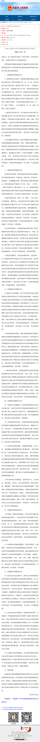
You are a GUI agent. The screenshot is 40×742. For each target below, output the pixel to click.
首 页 (6, 16)
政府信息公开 (33, 16)
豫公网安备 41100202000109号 (25, 735)
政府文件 (26, 22)
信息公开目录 (16, 22)
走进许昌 (33, 19)
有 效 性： (4, 42)
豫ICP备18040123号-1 (12, 735)
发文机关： (4, 30)
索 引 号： (4, 26)
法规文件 (22, 22)
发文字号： (4, 37)
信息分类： (4, 28)
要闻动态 (20, 16)
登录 (3, 1)
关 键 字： (4, 44)
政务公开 (11, 22)
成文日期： (4, 33)
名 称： (4, 35)
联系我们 (27, 732)
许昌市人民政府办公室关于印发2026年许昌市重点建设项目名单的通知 (21, 707)
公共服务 (6, 19)
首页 (7, 22)
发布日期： (4, 39)
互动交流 (20, 19)
